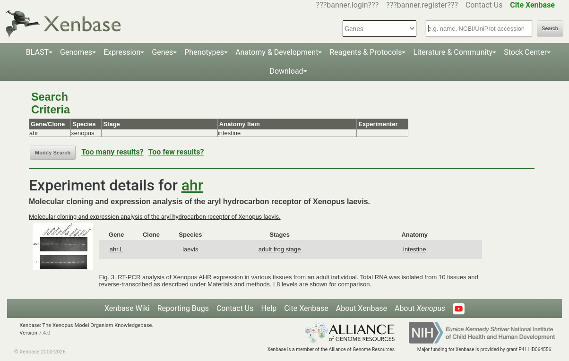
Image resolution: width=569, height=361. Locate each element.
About (420, 308)
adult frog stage (280, 249)
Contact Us (484, 4)
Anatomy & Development (276, 52)
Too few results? (176, 151)
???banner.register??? (422, 4)
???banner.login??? (347, 4)
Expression (121, 52)
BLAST (37, 52)
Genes (162, 52)
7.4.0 (45, 333)
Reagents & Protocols (365, 52)
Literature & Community (452, 52)
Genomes (76, 52)
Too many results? (112, 151)
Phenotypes (204, 52)
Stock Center (525, 52)
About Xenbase (361, 308)
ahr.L (116, 249)
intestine (414, 249)
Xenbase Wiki (127, 308)
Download (286, 71)
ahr (192, 185)
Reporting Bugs (183, 308)
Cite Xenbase (306, 308)
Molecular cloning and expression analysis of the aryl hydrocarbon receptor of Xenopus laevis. (155, 216)
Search (550, 29)
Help (268, 308)
